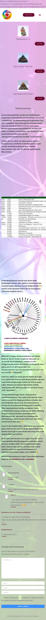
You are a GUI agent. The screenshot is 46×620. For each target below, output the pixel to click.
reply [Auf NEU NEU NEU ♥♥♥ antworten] (4, 536)
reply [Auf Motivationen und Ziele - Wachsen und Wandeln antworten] (4, 524)
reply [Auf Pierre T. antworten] (13, 507)
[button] (39, 15)
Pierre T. (13, 495)
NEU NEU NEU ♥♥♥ (6, 530)
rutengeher (29, 459)
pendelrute (16, 459)
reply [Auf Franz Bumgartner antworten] (10, 479)
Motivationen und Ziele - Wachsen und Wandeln (15, 512)
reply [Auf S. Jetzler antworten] (10, 491)
